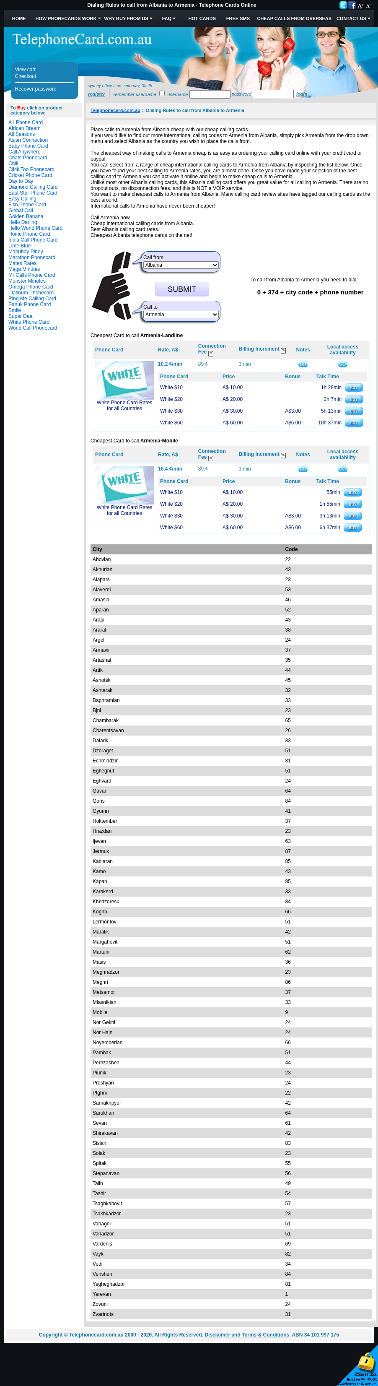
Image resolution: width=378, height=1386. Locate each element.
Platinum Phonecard (31, 293)
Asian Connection (28, 140)
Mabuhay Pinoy (25, 252)
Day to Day (20, 181)
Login (301, 93)
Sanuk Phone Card (29, 304)
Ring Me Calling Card (32, 299)
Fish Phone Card (27, 205)
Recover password (36, 89)
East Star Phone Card (32, 193)
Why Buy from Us (126, 18)
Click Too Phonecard (31, 169)
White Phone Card (28, 322)
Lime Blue (19, 246)
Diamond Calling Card (32, 187)
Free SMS (238, 18)
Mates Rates (22, 263)
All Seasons (21, 134)
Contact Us (351, 18)
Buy (21, 107)
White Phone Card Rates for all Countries (125, 405)
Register (96, 93)
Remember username (135, 94)
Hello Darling (22, 222)
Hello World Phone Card (35, 228)
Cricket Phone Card (30, 175)
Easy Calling (22, 199)
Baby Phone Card (28, 146)
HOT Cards (202, 18)
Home (19, 18)
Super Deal (21, 316)
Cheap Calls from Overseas (294, 18)
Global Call (20, 210)
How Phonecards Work (65, 18)
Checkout (25, 76)
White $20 (171, 399)
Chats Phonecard (27, 158)
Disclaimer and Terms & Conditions (247, 1335)
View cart (25, 70)
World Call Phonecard (32, 328)
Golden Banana (25, 216)
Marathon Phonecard (31, 257)
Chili (13, 163)
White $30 (171, 411)
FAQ (167, 18)
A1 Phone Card (25, 122)
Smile (14, 310)
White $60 (171, 423)
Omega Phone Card (30, 287)
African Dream (24, 128)
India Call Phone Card (32, 240)
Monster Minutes (27, 281)
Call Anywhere (24, 152)
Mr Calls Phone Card (31, 275)
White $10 (171, 387)
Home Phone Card (29, 234)
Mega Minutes (24, 269)
